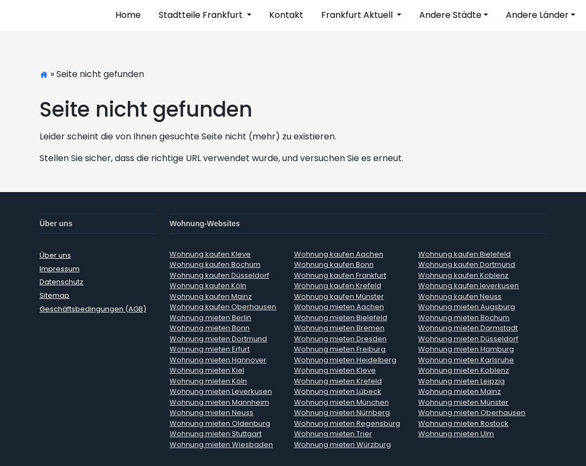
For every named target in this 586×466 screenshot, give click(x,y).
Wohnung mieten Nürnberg (342, 412)
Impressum (60, 269)
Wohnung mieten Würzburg (342, 444)
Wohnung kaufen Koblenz (463, 275)
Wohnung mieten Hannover (218, 360)
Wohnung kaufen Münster (339, 296)
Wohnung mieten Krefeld (338, 381)
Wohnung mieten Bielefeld (340, 317)
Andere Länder (537, 15)
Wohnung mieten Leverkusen (221, 391)
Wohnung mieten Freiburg (340, 349)
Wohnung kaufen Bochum (215, 264)
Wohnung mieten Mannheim (219, 402)
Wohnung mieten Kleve (335, 370)
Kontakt (286, 15)
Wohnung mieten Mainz (459, 391)
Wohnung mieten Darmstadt (468, 328)
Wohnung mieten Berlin (210, 317)
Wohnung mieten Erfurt (210, 349)
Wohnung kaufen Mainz (211, 296)
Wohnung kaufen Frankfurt (340, 275)
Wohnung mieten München (341, 402)
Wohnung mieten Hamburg (466, 349)
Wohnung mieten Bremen (339, 328)
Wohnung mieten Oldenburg (220, 423)
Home (128, 15)
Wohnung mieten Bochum (464, 317)
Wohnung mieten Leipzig (461, 381)
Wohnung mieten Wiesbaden (221, 444)
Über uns (55, 255)
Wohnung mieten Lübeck (337, 391)
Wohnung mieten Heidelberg (345, 360)
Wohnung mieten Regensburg (347, 423)
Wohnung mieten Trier (333, 434)
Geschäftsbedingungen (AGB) (93, 309)
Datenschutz (61, 282)
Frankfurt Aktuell (358, 15)
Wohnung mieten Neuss (211, 412)
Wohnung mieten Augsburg (466, 307)
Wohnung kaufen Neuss (460, 296)
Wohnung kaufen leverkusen (468, 285)
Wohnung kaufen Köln (208, 285)
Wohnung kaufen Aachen (338, 254)
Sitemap (54, 295)
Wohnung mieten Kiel (207, 370)
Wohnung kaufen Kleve (210, 254)
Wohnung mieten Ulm (456, 434)
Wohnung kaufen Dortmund (466, 264)
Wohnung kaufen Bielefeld (464, 254)
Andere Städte (450, 15)
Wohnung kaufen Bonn (334, 264)
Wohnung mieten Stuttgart (216, 434)
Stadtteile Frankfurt (202, 15)
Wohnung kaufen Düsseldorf (219, 275)
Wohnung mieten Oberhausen (471, 412)
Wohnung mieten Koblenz (463, 370)
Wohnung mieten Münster (463, 402)
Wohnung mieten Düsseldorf (468, 339)
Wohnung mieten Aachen (339, 307)
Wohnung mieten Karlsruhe (466, 360)
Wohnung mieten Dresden (340, 339)
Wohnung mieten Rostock (463, 423)
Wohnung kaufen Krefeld (337, 285)
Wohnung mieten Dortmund (218, 339)
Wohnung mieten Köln (208, 381)
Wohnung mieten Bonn (210, 328)
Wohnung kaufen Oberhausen (223, 307)
